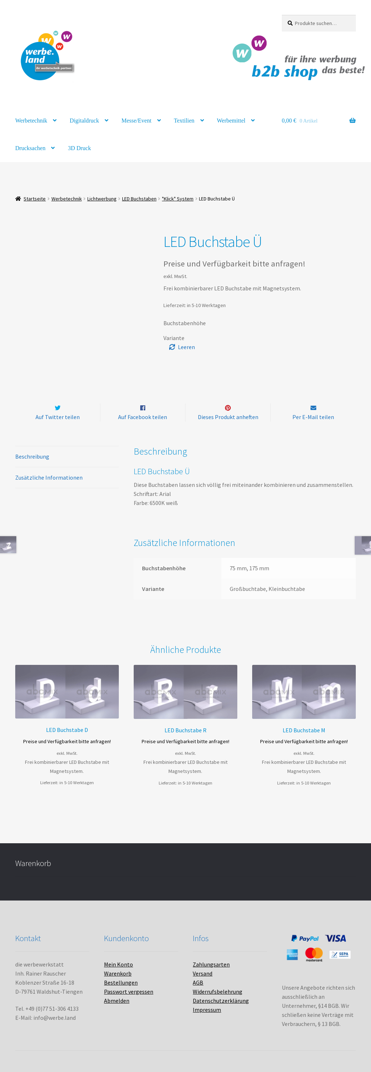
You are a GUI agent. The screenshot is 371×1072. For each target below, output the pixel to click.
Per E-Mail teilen (313, 417)
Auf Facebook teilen (142, 417)
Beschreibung (32, 456)
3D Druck (79, 148)
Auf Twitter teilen (58, 417)
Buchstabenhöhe (184, 323)
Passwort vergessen (128, 991)
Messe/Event (136, 120)
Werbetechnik (31, 120)
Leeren (186, 347)
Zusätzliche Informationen (49, 477)
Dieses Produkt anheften (228, 417)
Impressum (207, 1009)
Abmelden (116, 1000)
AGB (198, 982)
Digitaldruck (84, 120)
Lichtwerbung (102, 198)
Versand (202, 973)
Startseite (35, 198)
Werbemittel (231, 120)
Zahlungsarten (211, 964)
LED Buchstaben (139, 198)
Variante (173, 338)
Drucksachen (30, 148)
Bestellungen (121, 982)
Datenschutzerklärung (221, 1000)
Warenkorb (118, 973)
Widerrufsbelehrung (217, 991)
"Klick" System (177, 198)
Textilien (184, 120)
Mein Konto (118, 964)
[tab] (67, 457)
